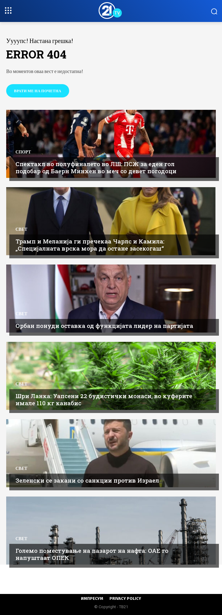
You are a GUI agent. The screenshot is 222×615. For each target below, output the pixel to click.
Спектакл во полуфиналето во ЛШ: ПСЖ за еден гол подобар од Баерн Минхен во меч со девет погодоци (96, 167)
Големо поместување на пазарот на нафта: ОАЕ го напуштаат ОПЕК (92, 554)
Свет (21, 229)
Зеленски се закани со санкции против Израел (87, 480)
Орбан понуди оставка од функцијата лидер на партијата (104, 325)
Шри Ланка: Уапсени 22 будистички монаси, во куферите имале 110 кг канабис (104, 399)
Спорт (23, 152)
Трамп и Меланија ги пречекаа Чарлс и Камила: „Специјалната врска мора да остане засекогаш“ (90, 244)
